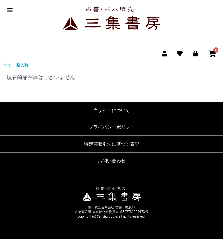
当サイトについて (111, 110)
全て (7, 65)
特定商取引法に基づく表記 (111, 144)
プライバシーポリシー (112, 127)
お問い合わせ (111, 160)
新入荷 (22, 65)
